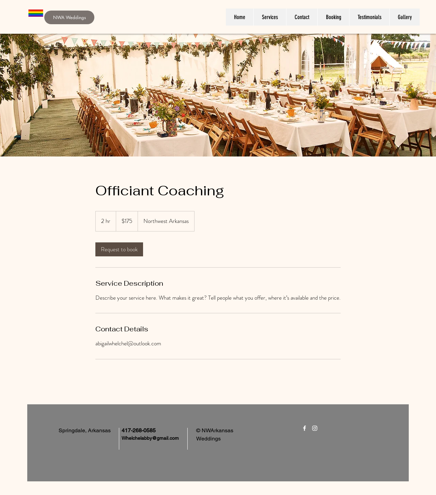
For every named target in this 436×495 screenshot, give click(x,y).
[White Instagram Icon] (314, 428)
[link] (119, 249)
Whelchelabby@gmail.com (150, 438)
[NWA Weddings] (69, 17)
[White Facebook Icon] (304, 428)
